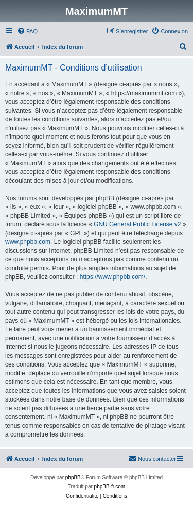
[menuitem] (27, 31)
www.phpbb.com (27, 242)
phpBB (73, 477)
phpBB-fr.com (110, 487)
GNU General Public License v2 (137, 224)
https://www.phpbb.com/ (112, 277)
